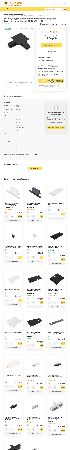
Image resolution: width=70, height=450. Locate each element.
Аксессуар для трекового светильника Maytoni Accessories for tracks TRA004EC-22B (34, 334)
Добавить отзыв (35, 168)
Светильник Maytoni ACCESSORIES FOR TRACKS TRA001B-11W (34, 377)
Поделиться (63, 24)
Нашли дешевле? (46, 31)
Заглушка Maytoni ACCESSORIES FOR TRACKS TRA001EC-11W (35, 247)
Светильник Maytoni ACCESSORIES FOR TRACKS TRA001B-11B (55, 377)
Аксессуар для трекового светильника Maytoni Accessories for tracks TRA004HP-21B (55, 291)
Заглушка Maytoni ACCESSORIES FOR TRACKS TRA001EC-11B (13, 247)
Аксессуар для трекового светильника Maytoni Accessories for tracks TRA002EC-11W (12, 205)
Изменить (55, 66)
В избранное (45, 24)
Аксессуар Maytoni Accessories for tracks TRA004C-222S (56, 333)
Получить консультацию (56, 127)
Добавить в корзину (51, 45)
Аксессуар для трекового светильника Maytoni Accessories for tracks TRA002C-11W (55, 419)
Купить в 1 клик (51, 51)
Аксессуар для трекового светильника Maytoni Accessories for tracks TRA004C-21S (55, 248)
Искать (64, 9)
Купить (18, 216)
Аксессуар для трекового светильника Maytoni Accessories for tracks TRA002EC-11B (34, 205)
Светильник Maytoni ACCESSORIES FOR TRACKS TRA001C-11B (12, 418)
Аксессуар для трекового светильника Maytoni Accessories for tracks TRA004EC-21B (34, 291)
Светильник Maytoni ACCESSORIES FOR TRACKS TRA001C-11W (34, 418)
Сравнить (54, 24)
